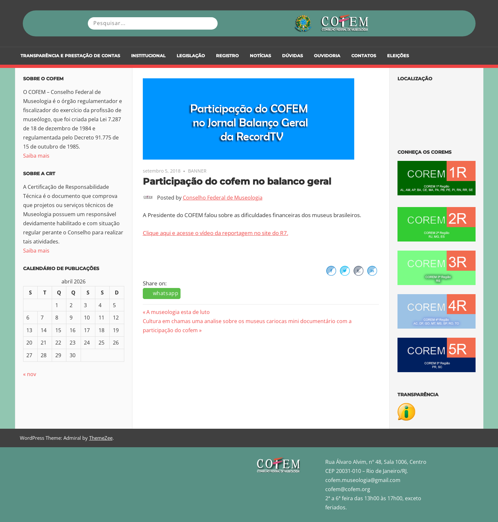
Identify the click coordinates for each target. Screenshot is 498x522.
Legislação (191, 55)
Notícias (260, 55)
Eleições (398, 55)
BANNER (197, 171)
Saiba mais (36, 155)
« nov (29, 374)
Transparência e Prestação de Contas (70, 55)
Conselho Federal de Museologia (222, 197)
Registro (227, 55)
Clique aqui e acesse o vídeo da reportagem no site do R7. (215, 233)
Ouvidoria (327, 55)
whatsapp (166, 293)
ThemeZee (101, 438)
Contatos (363, 55)
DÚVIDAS (292, 55)
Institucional (148, 55)
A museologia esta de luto (178, 312)
